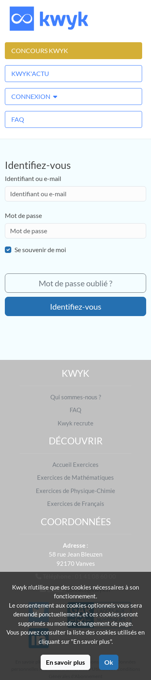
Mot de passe (23, 215)
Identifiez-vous (75, 306)
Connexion (34, 96)
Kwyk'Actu (30, 73)
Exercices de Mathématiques (75, 477)
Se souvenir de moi (40, 249)
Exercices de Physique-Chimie (75, 490)
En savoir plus (65, 662)
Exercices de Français (75, 503)
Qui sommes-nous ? (75, 397)
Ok (108, 662)
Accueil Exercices (75, 464)
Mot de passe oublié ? (75, 283)
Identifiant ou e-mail (33, 178)
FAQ (17, 119)
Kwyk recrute (75, 423)
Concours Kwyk (39, 50)
